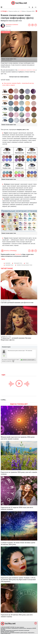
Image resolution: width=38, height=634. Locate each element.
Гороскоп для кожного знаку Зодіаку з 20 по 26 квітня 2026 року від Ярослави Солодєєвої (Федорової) (18, 579)
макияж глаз (9, 265)
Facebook (18, 254)
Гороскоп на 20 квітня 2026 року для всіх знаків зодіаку (17, 616)
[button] (32, 7)
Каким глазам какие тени (24, 265)
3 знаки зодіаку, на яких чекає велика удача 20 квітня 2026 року (18, 543)
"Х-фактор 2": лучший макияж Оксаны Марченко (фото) (16, 339)
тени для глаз (18, 263)
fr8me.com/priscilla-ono (7, 60)
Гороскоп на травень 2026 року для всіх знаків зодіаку (19, 473)
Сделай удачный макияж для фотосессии (17, 302)
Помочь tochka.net (14, 11)
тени (27, 263)
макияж (7, 263)
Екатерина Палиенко (12, 24)
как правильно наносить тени (26, 70)
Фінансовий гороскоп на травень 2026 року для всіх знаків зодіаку (18, 438)
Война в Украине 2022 (28, 11)
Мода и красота (6, 32)
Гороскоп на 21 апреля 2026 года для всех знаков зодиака (17, 508)
